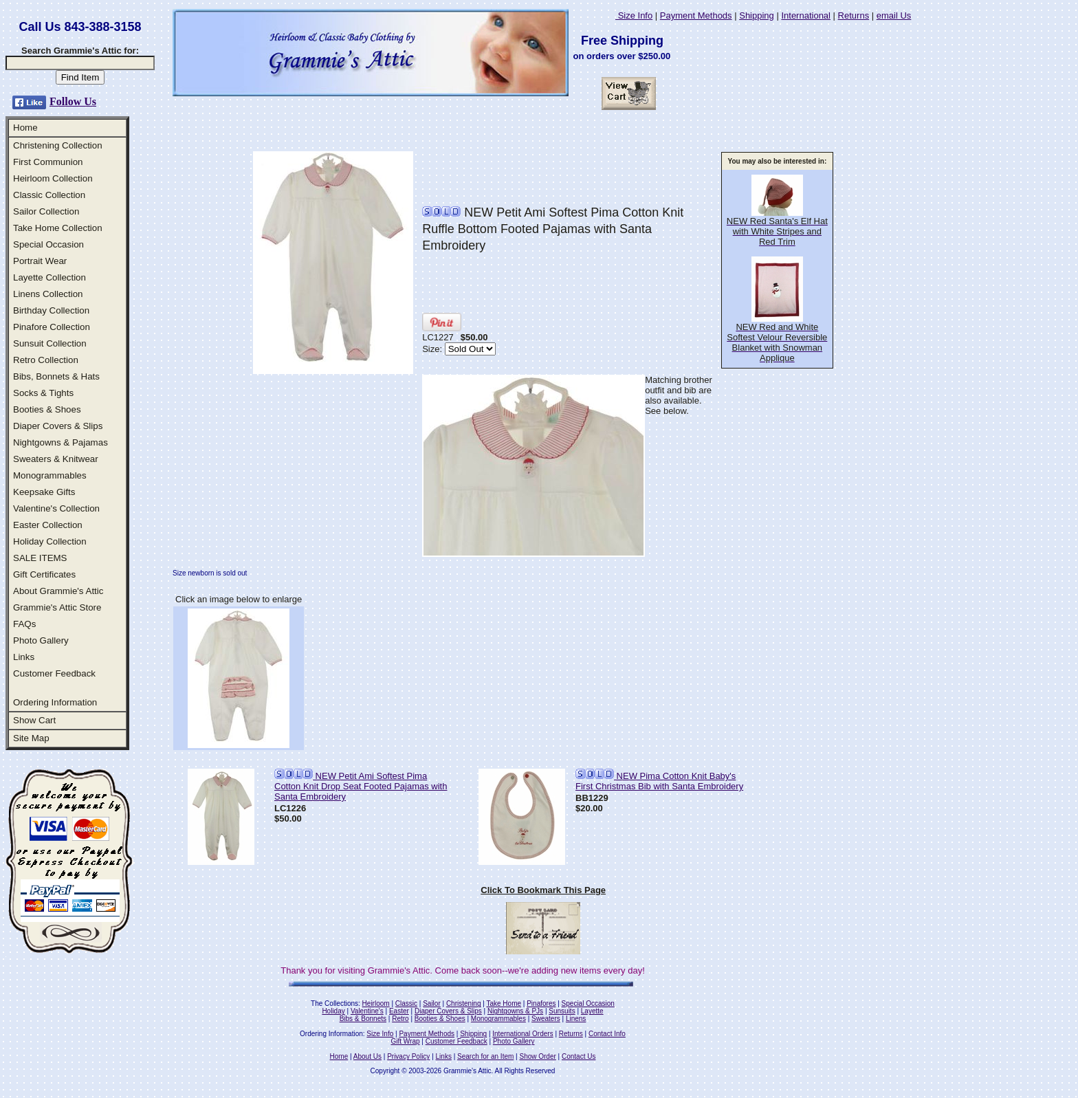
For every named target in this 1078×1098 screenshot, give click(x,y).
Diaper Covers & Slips (57, 426)
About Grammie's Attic (58, 591)
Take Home (503, 1003)
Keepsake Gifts (44, 492)
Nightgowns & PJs (515, 1011)
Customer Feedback (54, 673)
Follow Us (73, 101)
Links (23, 657)
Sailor (432, 1003)
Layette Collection (49, 277)
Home (25, 127)
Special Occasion (48, 244)
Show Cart (34, 720)
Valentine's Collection (56, 508)
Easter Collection (47, 525)
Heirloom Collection (53, 178)
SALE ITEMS (40, 558)
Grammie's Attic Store (57, 607)
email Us (894, 15)
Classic (406, 1003)
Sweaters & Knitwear (55, 459)
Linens (576, 1018)
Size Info (633, 15)
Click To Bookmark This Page (543, 890)
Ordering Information (55, 702)
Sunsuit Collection (50, 343)
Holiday (333, 1011)
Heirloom (376, 1003)
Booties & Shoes (47, 409)
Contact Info (607, 1033)
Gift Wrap (405, 1041)
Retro (400, 1018)
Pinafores (541, 1003)
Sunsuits (562, 1011)
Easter (399, 1011)
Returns (854, 15)
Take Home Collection (57, 228)
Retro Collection (45, 360)
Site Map (31, 738)
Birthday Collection (51, 310)
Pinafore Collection (51, 327)
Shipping (756, 15)
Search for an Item (485, 1056)
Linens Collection (48, 294)
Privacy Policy (408, 1056)
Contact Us (578, 1056)
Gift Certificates (44, 574)
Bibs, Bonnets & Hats (56, 376)
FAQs (24, 624)
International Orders (522, 1033)
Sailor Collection (46, 211)
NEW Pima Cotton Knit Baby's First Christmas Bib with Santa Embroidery (659, 781)
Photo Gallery (41, 640)
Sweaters (545, 1018)
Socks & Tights (43, 393)
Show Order (537, 1056)
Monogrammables (50, 475)
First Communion (47, 162)
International (805, 15)
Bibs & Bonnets (363, 1018)
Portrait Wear (40, 261)
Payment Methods (696, 15)
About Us (367, 1056)
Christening (463, 1003)
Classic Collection (49, 195)
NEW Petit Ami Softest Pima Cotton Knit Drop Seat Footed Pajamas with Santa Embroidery (360, 786)
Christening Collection (57, 145)
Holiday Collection (50, 541)
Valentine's (367, 1011)
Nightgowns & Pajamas (60, 442)
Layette (592, 1011)
